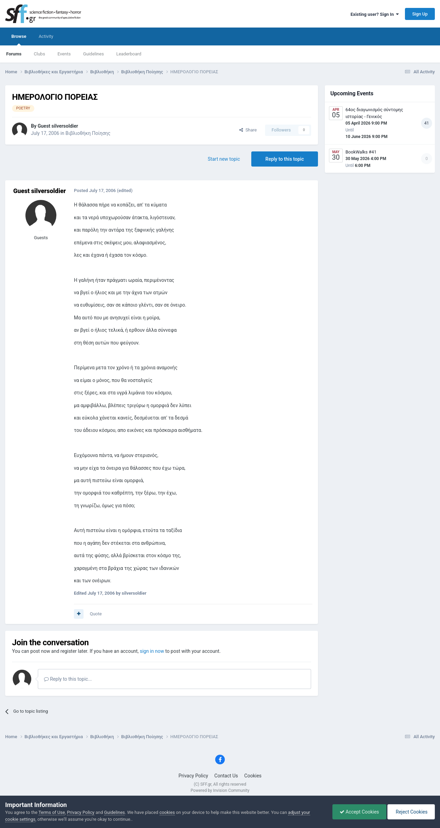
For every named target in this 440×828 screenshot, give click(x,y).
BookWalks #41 (360, 152)
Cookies (253, 775)
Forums (13, 53)
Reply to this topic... (68, 679)
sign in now (152, 651)
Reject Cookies (411, 812)
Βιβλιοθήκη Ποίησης (87, 133)
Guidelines (93, 53)
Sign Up (420, 14)
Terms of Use (51, 812)
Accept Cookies (359, 812)
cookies (167, 812)
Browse (18, 39)
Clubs (39, 53)
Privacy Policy (193, 775)
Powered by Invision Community (220, 790)
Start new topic (224, 159)
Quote (96, 613)
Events (63, 53)
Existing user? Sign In (375, 14)
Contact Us (226, 775)
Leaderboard (128, 53)
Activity (45, 36)
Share (248, 129)
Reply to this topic (284, 159)
